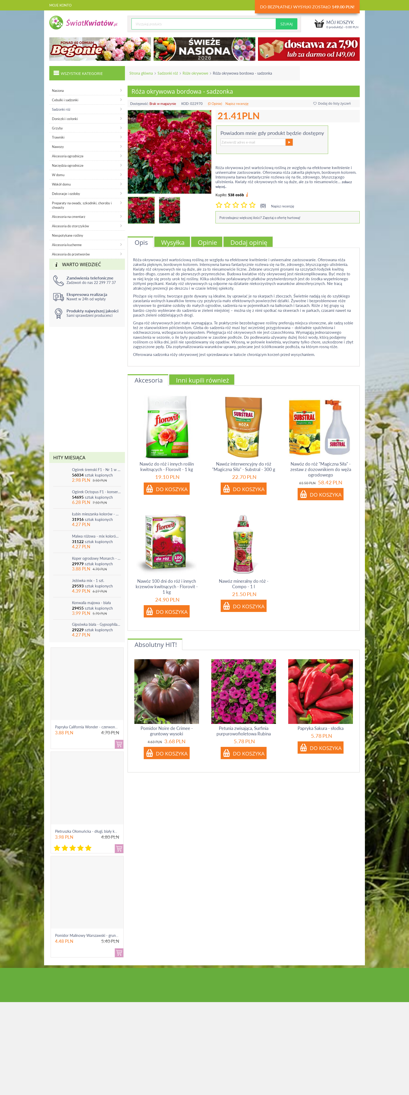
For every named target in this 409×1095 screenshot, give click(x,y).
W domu (58, 175)
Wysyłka (173, 242)
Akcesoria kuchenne (67, 245)
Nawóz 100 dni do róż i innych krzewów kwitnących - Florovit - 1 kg (167, 586)
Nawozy (58, 147)
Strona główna (141, 73)
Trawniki (58, 137)
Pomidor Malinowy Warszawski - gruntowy (89, 935)
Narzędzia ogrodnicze (67, 165)
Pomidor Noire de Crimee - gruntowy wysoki (167, 730)
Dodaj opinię (248, 242)
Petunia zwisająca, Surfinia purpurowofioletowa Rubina (243, 730)
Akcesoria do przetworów (71, 254)
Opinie (207, 242)
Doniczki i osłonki (65, 119)
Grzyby (57, 128)
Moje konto (60, 5)
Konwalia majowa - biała (91, 602)
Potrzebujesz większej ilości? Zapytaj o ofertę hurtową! (259, 218)
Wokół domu (61, 184)
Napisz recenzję (237, 104)
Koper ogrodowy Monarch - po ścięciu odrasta (96, 558)
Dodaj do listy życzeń (332, 103)
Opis (141, 242)
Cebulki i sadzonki (65, 100)
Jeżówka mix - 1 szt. (88, 580)
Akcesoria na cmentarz (68, 217)
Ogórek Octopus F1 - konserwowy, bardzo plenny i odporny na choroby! (96, 492)
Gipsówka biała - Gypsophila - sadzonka (96, 624)
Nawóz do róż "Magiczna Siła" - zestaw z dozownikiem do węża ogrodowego (320, 469)
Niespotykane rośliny (67, 235)
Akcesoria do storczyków (70, 226)
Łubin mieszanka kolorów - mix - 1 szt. (96, 514)
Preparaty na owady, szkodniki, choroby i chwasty (82, 205)
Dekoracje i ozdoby (66, 194)
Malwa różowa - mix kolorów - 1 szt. (96, 536)
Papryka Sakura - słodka (321, 728)
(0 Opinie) (215, 104)
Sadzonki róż (168, 73)
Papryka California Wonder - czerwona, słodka (92, 727)
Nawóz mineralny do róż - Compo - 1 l (243, 583)
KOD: (185, 104)
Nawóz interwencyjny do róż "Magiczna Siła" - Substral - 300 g (243, 466)
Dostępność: (139, 104)
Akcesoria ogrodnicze (67, 156)
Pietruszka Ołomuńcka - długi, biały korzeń (89, 831)
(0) (263, 206)
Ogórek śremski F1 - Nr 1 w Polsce (96, 469)
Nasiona (58, 90)
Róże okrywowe (195, 73)
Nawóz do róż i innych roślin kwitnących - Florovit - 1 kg (167, 466)
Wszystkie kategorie (78, 72)
